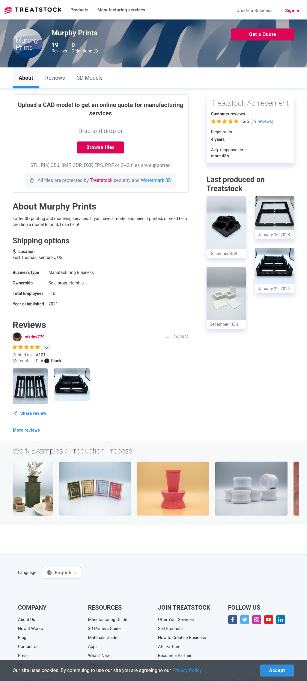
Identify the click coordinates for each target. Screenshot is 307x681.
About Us (26, 619)
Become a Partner (175, 655)
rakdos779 (35, 337)
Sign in (292, 10)
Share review (29, 413)
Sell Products (170, 628)
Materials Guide (103, 637)
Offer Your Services (176, 619)
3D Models (90, 78)
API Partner (168, 646)
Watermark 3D (156, 180)
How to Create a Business (182, 637)
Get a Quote (262, 34)
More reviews (26, 430)
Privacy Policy (187, 670)
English (62, 572)
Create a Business (255, 10)
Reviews (59, 51)
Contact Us (28, 646)
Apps (93, 646)
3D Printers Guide (104, 628)
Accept (277, 670)
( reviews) (261, 121)
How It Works (30, 628)
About (26, 78)
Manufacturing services (121, 9)
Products (79, 9)
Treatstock (32, 10)
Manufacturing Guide (107, 619)
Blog (22, 637)
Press (23, 655)
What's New (99, 655)
